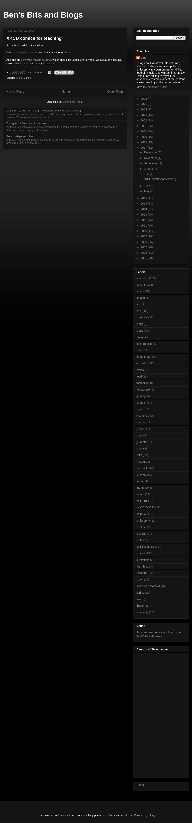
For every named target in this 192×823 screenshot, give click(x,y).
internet (141, 422)
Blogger (152, 815)
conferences (144, 343)
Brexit (140, 337)
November (151, 158)
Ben (143, 57)
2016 (144, 198)
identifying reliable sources (35, 59)
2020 (144, 131)
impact (140, 409)
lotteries (141, 474)
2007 (144, 247)
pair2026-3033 (145, 507)
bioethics (141, 317)
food (139, 376)
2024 (144, 109)
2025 (144, 104)
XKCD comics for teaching (34, 38)
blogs (139, 330)
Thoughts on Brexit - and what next (26, 123)
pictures (141, 533)
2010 (144, 231)
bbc (138, 311)
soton (139, 579)
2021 (144, 125)
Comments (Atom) (72, 101)
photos (140, 527)
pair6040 (141, 514)
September (151, 163)
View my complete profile (151, 86)
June (147, 186)
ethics (140, 370)
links (28, 77)
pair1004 (141, 501)
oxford (140, 494)
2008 (144, 242)
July (147, 174)
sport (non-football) (148, 586)
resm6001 (142, 573)
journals (141, 442)
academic (142, 278)
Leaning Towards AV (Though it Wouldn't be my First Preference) (43, 110)
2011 (144, 225)
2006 (144, 252)
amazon (141, 297)
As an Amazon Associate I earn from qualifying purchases (159, 634)
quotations (142, 560)
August (148, 168)
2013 (144, 214)
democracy (143, 356)
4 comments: (36, 72)
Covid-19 (142, 350)
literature (141, 461)
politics (140, 553)
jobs (139, 435)
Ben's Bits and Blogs (43, 14)
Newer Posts (15, 91)
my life (140, 487)
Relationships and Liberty (21, 136)
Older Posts (115, 91)
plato (139, 540)
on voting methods (22, 52)
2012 (144, 220)
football (140, 383)
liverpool (141, 468)
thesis (140, 605)
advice (140, 291)
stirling (140, 592)
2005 (144, 258)
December (151, 152)
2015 (144, 203)
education (142, 363)
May (147, 191)
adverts (141, 284)
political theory (145, 546)
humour (20, 77)
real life (140, 566)
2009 (144, 236)
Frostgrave (143, 389)
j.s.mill (140, 428)
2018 (144, 142)
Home (66, 91)
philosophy (143, 520)
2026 (144, 98)
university (142, 612)
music (140, 481)
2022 (144, 120)
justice (140, 448)
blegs (139, 324)
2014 (144, 209)
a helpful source (22, 63)
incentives (142, 415)
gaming (141, 396)
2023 (144, 115)
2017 (144, 147)
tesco (139, 599)
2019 (144, 136)
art (138, 304)
